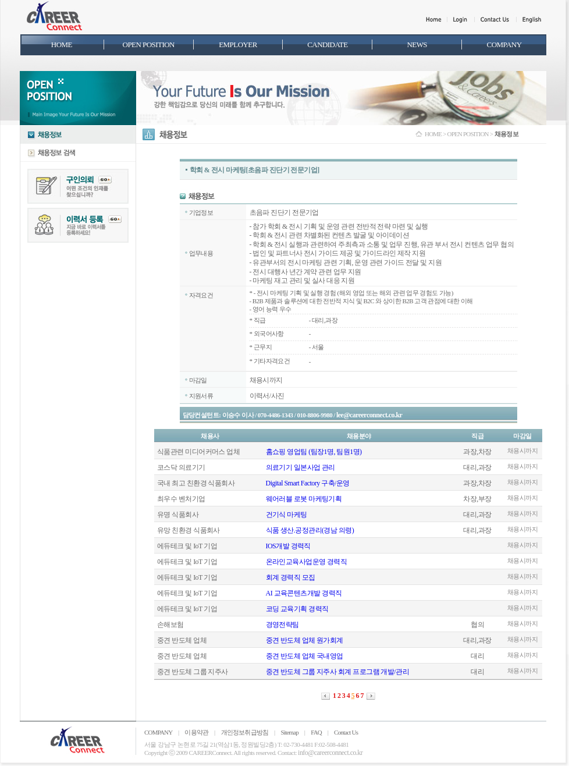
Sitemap (289, 732)
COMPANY (158, 732)
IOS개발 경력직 (288, 546)
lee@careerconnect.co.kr (369, 415)
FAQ (316, 732)
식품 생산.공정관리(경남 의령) (310, 530)
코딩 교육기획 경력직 (297, 609)
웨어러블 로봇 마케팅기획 (304, 499)
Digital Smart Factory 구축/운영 (308, 483)
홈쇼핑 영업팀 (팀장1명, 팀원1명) (314, 452)
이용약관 (196, 732)
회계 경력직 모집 (290, 577)
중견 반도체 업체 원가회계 (304, 640)
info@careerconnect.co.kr (330, 753)
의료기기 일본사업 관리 (300, 467)
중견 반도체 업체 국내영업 (304, 656)
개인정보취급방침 (245, 732)
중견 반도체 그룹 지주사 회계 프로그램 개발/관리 (337, 672)
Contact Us (346, 732)
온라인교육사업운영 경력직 (306, 562)
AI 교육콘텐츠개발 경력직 (304, 593)
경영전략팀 (282, 624)
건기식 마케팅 (286, 514)
